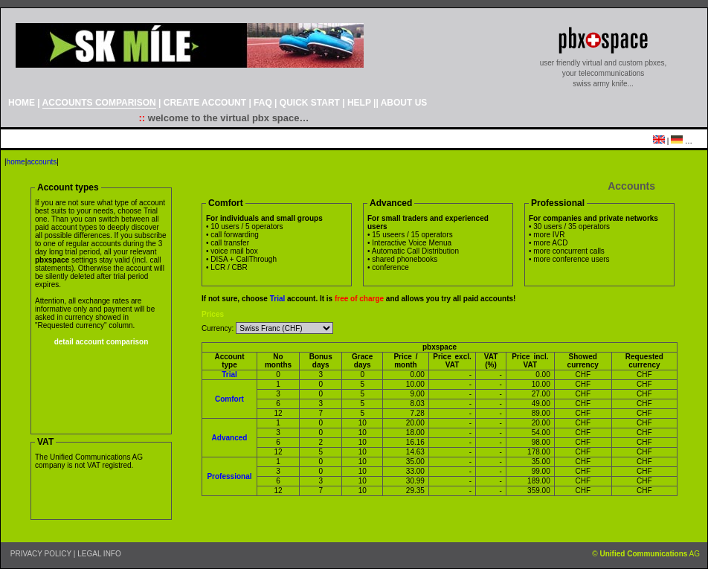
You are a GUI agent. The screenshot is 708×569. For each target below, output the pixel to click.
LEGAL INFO (99, 554)
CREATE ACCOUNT (205, 102)
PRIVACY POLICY (40, 554)
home (16, 162)
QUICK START (310, 102)
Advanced (230, 438)
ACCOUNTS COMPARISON (99, 102)
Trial (278, 299)
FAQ (263, 102)
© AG (646, 554)
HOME (21, 102)
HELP (359, 102)
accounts (42, 162)
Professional (229, 476)
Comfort (229, 399)
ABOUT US (404, 102)
